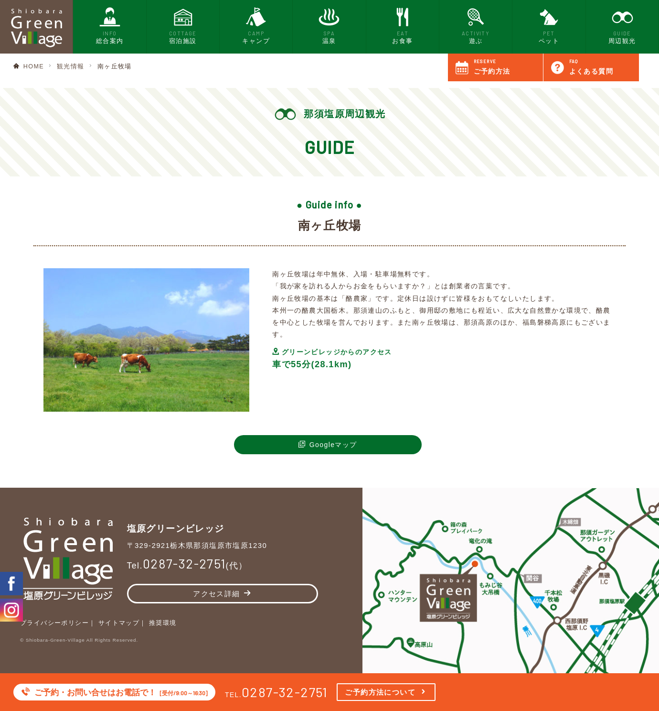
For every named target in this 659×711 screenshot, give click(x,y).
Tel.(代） (188, 566)
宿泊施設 (182, 24)
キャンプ (256, 24)
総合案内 (109, 24)
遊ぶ (476, 24)
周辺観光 (622, 24)
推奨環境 (163, 623)
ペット (549, 24)
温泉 (329, 24)
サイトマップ (118, 623)
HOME (33, 66)
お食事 (402, 24)
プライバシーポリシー (54, 623)
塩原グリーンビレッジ (178, 527)
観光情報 (71, 66)
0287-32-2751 (285, 692)
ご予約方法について (380, 692)
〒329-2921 (198, 545)
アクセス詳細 (216, 594)
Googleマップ (333, 444)
